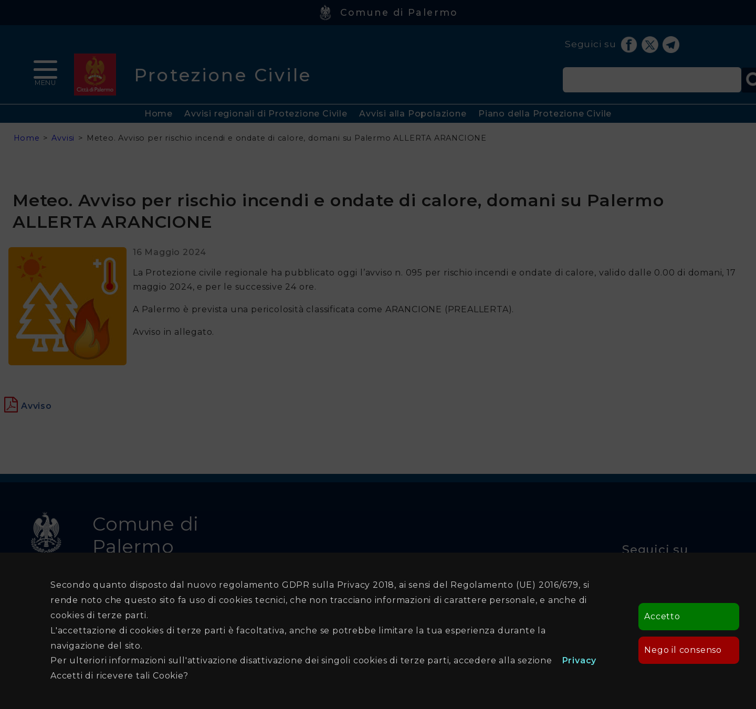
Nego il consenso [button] (683, 650)
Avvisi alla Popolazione (412, 114)
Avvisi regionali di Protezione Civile (266, 114)
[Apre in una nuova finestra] (36, 406)
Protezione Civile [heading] (223, 75)
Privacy (579, 660)
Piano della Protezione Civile (545, 114)
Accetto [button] (662, 616)
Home (158, 114)
